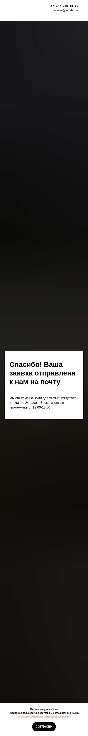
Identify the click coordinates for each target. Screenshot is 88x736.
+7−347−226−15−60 (64, 5)
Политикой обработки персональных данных (44, 716)
